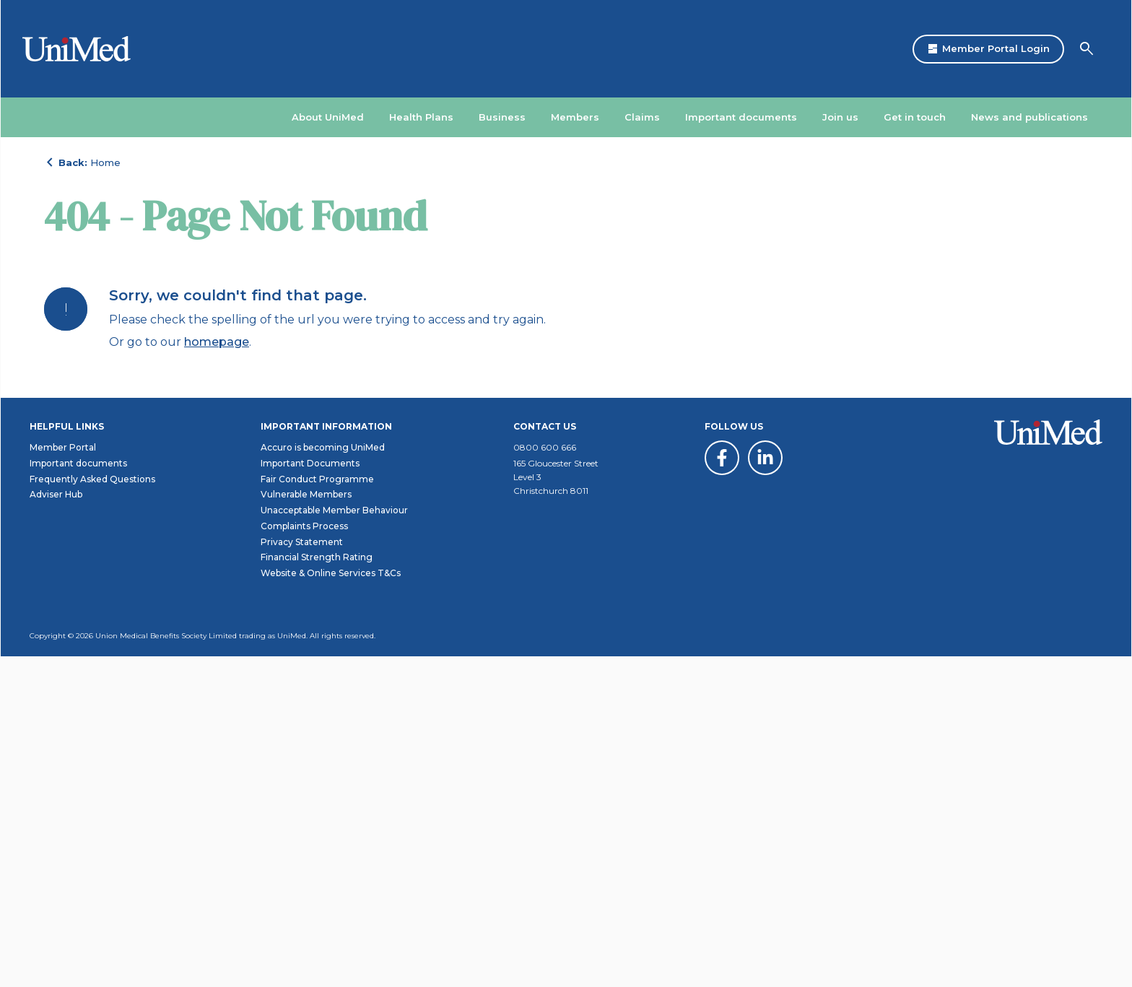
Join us (840, 117)
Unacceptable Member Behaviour (334, 840)
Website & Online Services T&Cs (331, 903)
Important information (326, 757)
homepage (216, 507)
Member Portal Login (988, 49)
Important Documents (310, 793)
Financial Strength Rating (317, 887)
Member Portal (63, 778)
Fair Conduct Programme (317, 809)
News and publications (1029, 117)
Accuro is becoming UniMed (323, 778)
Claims (642, 117)
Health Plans (421, 117)
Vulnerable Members (306, 824)
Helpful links (67, 757)
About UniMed (328, 117)
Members (575, 117)
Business (502, 117)
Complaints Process (304, 856)
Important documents (741, 117)
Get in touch (915, 117)
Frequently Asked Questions (92, 809)
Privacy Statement (302, 872)
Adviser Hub (56, 824)
